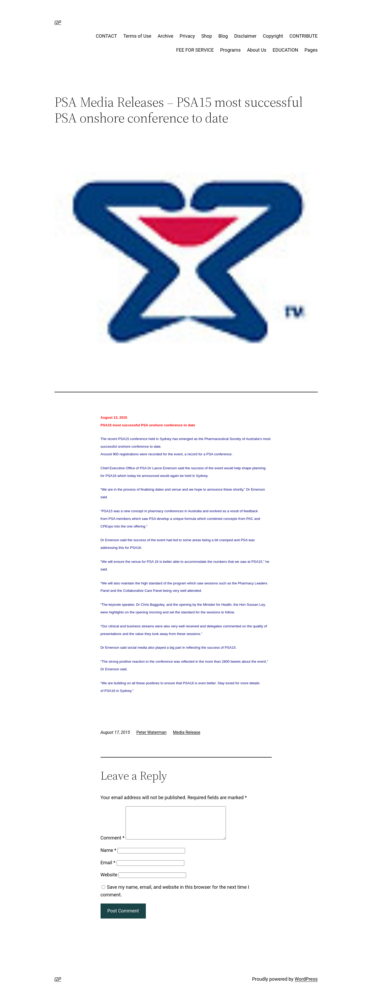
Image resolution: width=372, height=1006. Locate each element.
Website (109, 881)
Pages (311, 50)
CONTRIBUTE (303, 36)
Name (108, 856)
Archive (165, 36)
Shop (206, 36)
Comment (113, 844)
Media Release (186, 732)
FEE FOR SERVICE (195, 50)
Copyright (273, 36)
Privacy (187, 36)
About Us (256, 50)
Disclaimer (245, 36)
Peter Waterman (151, 732)
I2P (57, 22)
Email (108, 869)
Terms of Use (137, 36)
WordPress (306, 985)
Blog (223, 36)
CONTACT (106, 36)
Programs (230, 50)
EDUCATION (285, 50)
